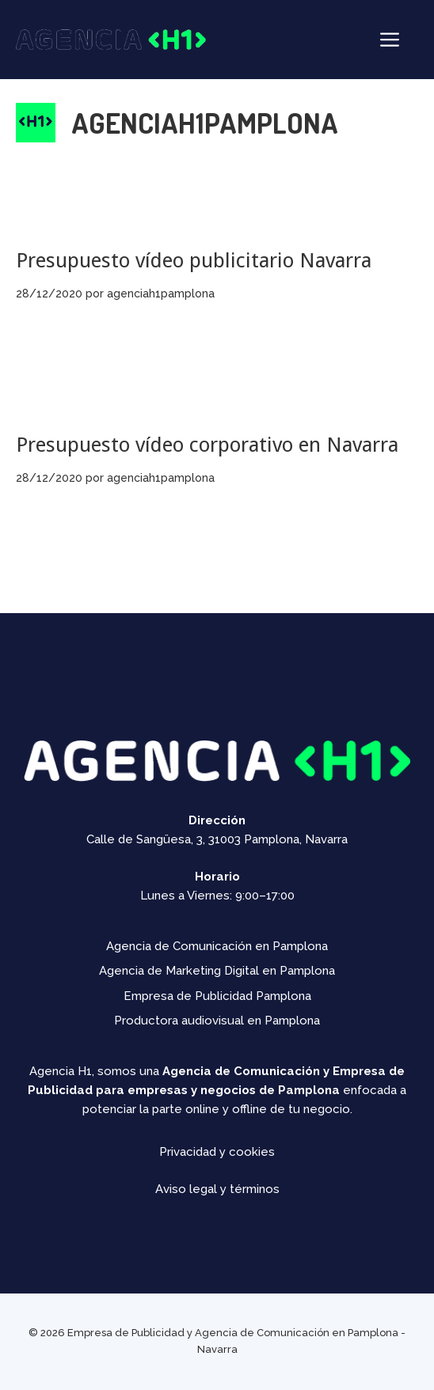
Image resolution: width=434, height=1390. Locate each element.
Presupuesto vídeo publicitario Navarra (193, 260)
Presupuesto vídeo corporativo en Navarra (207, 444)
